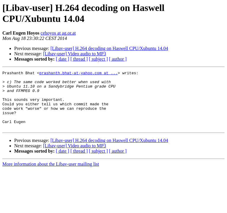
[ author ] (118, 59)
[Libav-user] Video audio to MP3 (74, 53)
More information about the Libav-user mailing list (50, 175)
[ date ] (62, 59)
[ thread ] (79, 59)
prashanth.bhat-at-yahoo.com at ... (78, 73)
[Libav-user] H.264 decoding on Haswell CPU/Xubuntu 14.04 (109, 48)
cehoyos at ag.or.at (58, 33)
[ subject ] (98, 59)
